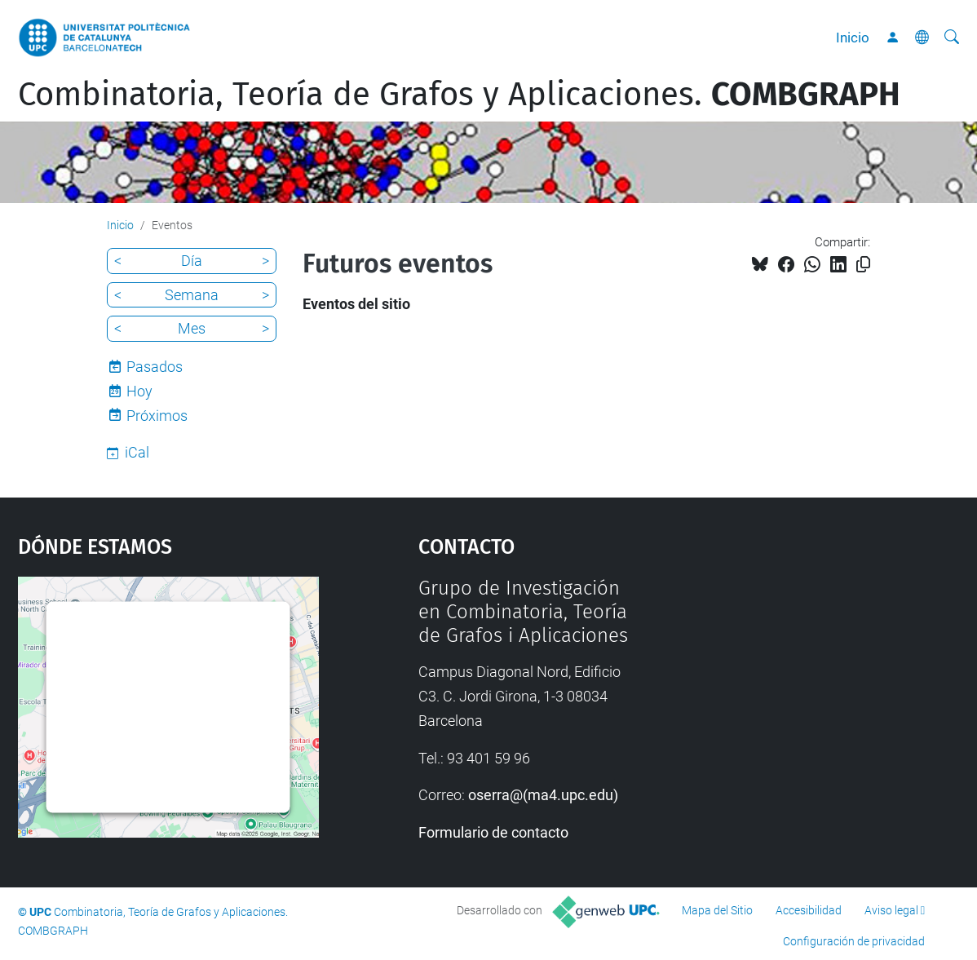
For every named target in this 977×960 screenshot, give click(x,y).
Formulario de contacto (493, 832)
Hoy (139, 391)
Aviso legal (891, 910)
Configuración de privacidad (854, 941)
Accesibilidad (809, 910)
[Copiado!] (863, 264)
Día (191, 260)
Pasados (154, 366)
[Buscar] (951, 37)
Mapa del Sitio (717, 910)
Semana (192, 294)
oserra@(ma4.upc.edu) (543, 794)
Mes (192, 328)
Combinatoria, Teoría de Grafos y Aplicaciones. (459, 94)
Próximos (157, 415)
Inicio (852, 37)
